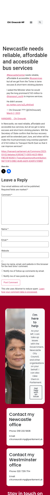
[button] (31, 22)
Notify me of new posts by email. (19, 276)
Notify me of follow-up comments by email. (24, 271)
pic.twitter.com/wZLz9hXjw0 (20, 104)
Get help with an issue (36, 392)
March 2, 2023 (13, 113)
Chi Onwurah (20, 118)
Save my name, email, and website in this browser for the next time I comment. (24, 265)
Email (4, 240)
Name (5, 229)
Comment (6, 195)
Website (5, 251)
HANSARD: (7, 118)
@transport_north (15, 96)
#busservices (35, 78)
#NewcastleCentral (16, 75)
